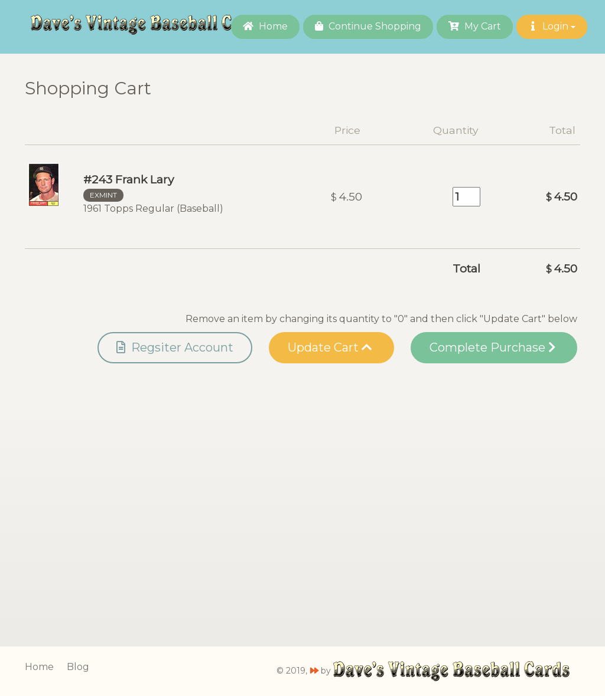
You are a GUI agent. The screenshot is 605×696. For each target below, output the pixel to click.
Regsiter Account (174, 347)
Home (265, 26)
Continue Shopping (368, 26)
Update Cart (330, 347)
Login (551, 26)
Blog (78, 666)
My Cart (474, 26)
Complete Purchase (492, 347)
